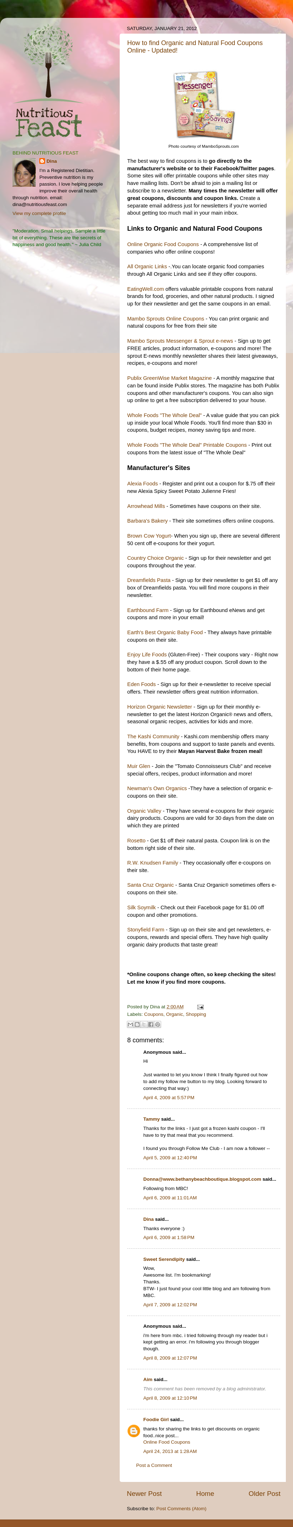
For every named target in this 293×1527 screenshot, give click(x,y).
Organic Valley (144, 811)
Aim (148, 1379)
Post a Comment (154, 1465)
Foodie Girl (156, 1419)
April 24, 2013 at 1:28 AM (170, 1451)
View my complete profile (39, 213)
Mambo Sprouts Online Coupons (165, 319)
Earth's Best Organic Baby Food (165, 632)
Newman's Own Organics (157, 788)
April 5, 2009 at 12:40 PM (170, 1157)
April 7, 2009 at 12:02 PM (170, 1304)
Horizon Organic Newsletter (159, 707)
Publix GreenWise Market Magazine (169, 378)
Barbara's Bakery (147, 521)
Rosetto (137, 840)
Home (205, 1493)
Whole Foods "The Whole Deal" (164, 415)
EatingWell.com (145, 289)
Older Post (264, 1493)
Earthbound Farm (148, 610)
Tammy (151, 1119)
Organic (174, 1014)
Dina (148, 1219)
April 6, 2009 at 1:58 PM (168, 1237)
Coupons (153, 1014)
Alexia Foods (142, 483)
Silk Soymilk (141, 907)
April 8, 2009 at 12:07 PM (170, 1358)
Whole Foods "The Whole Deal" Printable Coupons (187, 445)
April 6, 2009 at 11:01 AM (170, 1197)
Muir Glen (138, 766)
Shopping (196, 1014)
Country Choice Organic (155, 558)
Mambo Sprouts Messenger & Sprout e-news (180, 341)
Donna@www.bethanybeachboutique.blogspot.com (202, 1179)
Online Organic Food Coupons (163, 244)
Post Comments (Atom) (182, 1508)
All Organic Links (147, 266)
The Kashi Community (153, 736)
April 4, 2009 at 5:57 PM (168, 1097)
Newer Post (144, 1493)
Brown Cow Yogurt (149, 536)
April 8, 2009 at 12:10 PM (170, 1398)
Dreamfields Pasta (148, 580)
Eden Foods (141, 684)
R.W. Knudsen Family (152, 863)
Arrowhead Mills (146, 506)
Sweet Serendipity (164, 1259)
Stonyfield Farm (145, 930)
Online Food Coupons (166, 1442)
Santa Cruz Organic (150, 885)
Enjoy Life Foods (147, 654)
